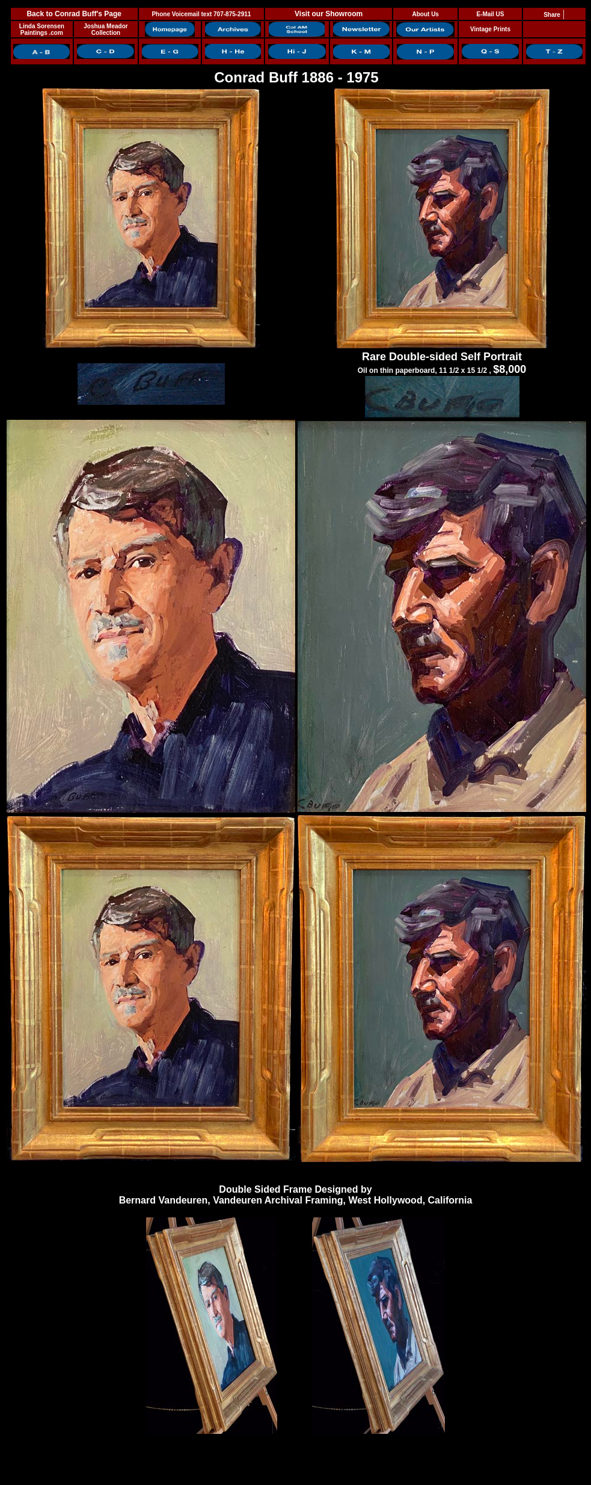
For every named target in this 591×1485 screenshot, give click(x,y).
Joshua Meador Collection (105, 29)
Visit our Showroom (329, 14)
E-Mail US (490, 14)
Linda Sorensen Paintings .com (41, 29)
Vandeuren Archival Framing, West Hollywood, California (342, 1200)
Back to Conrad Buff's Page (73, 14)
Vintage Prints (490, 29)
